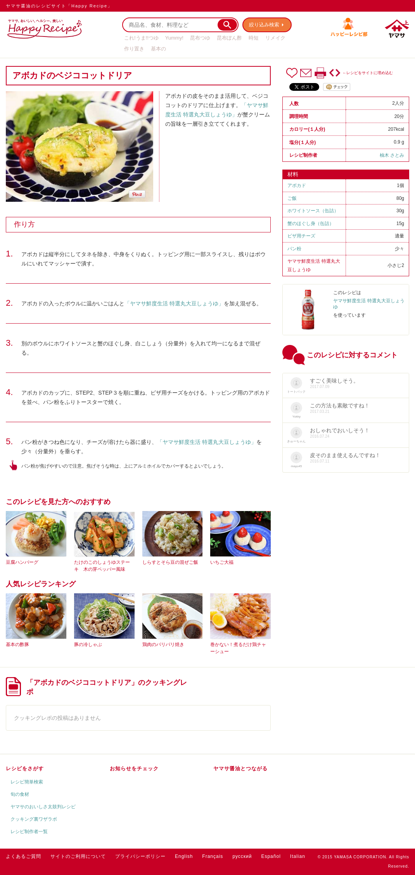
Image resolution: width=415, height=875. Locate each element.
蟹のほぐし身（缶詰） (310, 223)
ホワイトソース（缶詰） (313, 210)
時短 (254, 38)
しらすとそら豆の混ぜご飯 (170, 562)
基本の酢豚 (17, 644)
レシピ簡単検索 (26, 782)
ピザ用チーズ (301, 236)
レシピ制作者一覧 (29, 831)
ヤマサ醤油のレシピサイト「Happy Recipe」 (59, 5)
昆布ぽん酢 (229, 38)
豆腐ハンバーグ (22, 562)
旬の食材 (19, 794)
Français (212, 856)
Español (270, 856)
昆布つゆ (200, 38)
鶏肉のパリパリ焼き (163, 644)
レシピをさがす (25, 768)
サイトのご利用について (78, 856)
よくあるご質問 (23, 856)
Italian (297, 856)
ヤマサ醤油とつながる (240, 768)
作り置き (134, 49)
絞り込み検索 (264, 25)
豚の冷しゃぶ (88, 644)
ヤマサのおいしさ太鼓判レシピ (43, 806)
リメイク (275, 38)
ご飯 (292, 198)
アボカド (296, 185)
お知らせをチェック (134, 768)
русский (242, 856)
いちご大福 (221, 562)
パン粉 (294, 248)
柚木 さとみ (392, 155)
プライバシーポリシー (140, 856)
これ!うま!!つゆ (141, 38)
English (184, 856)
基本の (158, 49)
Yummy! (174, 38)
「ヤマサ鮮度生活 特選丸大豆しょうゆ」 (174, 303)
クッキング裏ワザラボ (33, 819)
